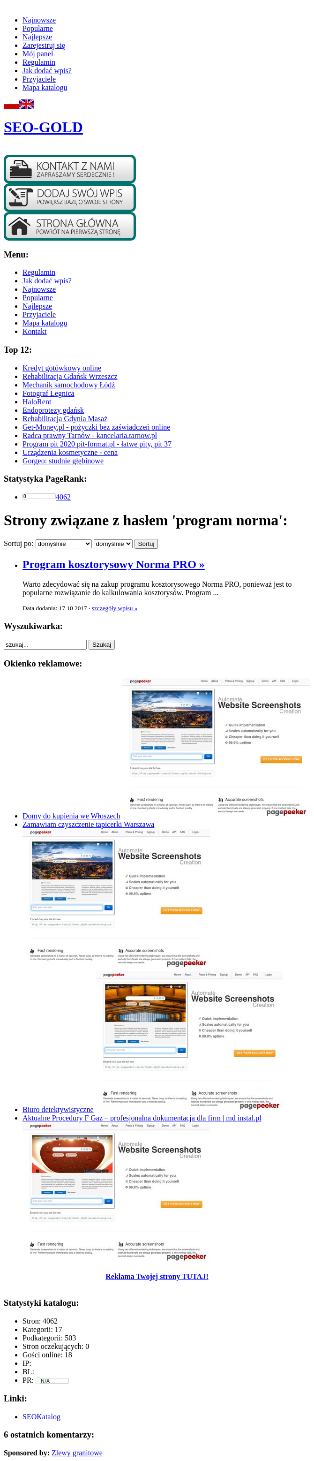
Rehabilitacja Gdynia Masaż (64, 419)
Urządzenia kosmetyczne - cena (70, 452)
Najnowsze (39, 20)
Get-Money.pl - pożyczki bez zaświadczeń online (96, 427)
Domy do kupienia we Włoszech (71, 816)
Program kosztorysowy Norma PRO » (113, 564)
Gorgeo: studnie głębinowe (63, 461)
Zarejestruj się (43, 45)
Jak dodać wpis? (47, 71)
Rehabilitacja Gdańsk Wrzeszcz (70, 376)
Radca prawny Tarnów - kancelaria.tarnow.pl (89, 435)
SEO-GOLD (43, 127)
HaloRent (36, 402)
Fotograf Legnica (48, 393)
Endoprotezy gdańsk (53, 410)
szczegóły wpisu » (115, 608)
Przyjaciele (39, 79)
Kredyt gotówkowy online (61, 368)
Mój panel (37, 54)
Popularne (37, 28)
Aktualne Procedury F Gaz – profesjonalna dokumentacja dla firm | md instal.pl (142, 1118)
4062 (63, 497)
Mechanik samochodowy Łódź (68, 385)
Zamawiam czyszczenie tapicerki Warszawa (88, 824)
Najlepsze (37, 37)
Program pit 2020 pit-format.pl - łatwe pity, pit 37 (97, 444)
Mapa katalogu (44, 87)
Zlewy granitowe (77, 1453)
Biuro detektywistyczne (58, 1109)
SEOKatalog (41, 1417)
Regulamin (38, 62)
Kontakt (34, 331)
